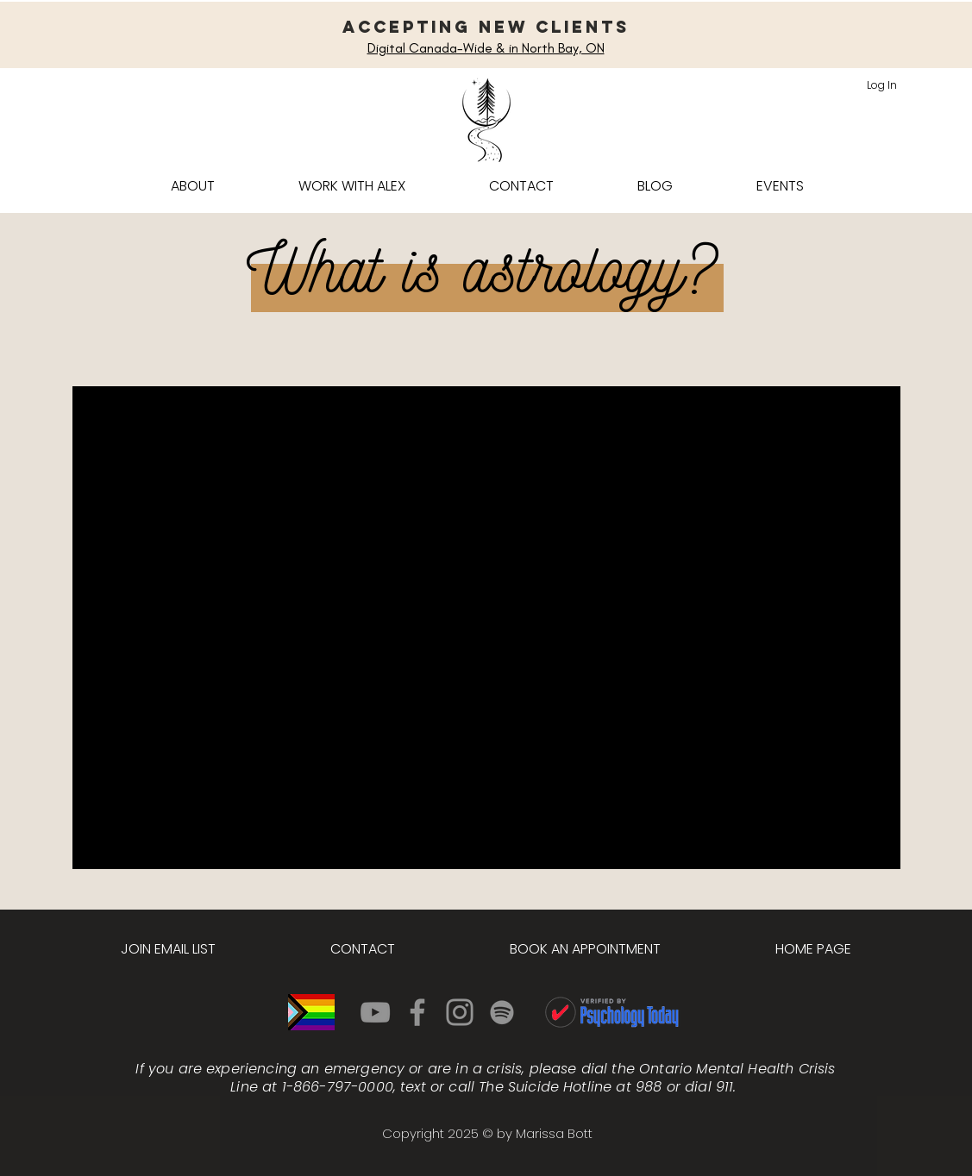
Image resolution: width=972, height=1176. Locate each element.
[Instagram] (460, 1012)
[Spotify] (502, 1012)
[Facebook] (417, 1012)
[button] (352, 185)
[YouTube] (375, 1012)
